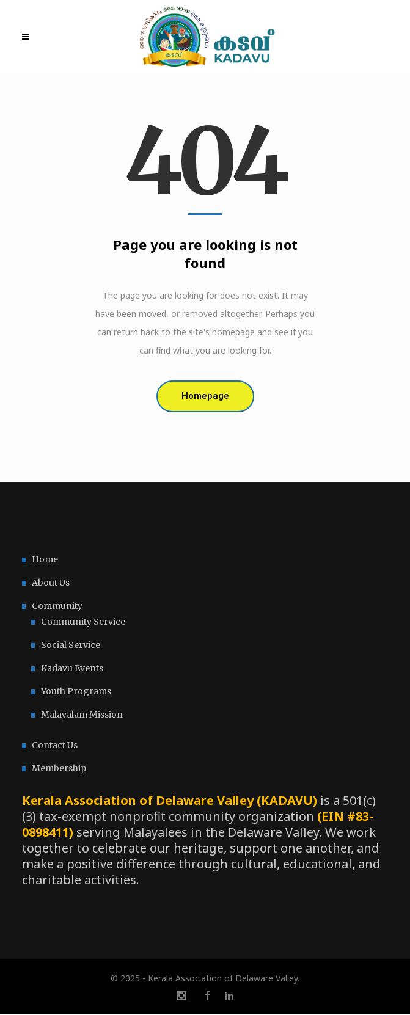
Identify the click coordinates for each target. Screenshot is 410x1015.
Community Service (83, 621)
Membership (59, 768)
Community (57, 605)
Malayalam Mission (82, 714)
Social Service (70, 644)
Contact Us (55, 745)
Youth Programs (76, 691)
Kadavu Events (72, 668)
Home (45, 559)
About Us (51, 582)
